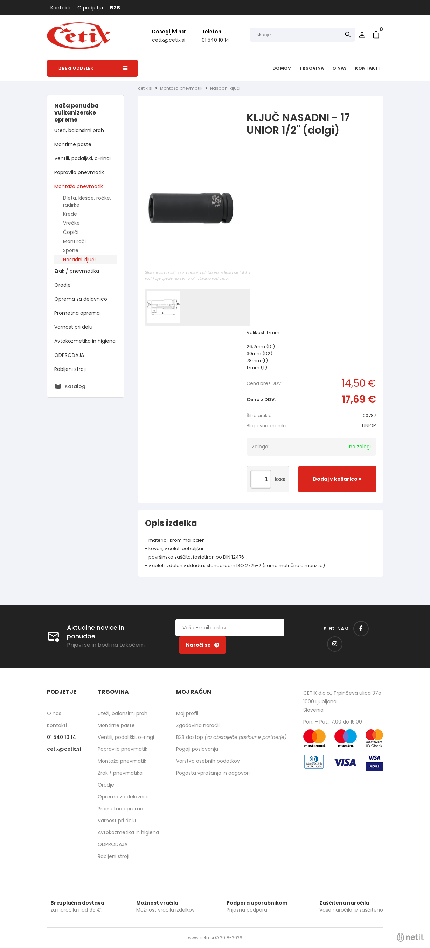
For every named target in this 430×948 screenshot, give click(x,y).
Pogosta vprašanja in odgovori (213, 772)
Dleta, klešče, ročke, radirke (87, 201)
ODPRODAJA (69, 355)
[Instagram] (334, 644)
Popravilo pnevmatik (79, 172)
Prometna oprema (77, 313)
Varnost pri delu (73, 327)
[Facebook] (361, 628)
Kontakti (60, 7)
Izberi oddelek (92, 68)
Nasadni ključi (79, 259)
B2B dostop (231, 737)
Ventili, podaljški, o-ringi (82, 158)
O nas (339, 68)
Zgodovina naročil (198, 725)
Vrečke (71, 223)
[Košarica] (376, 35)
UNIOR (369, 425)
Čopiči (70, 232)
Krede (70, 213)
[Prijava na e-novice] (202, 645)
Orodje (62, 285)
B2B (115, 7)
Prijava (362, 35)
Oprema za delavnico (80, 299)
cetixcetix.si (168, 39)
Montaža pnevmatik (78, 186)
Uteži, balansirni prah (79, 130)
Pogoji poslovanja (197, 749)
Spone (70, 250)
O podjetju (90, 7)
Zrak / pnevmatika (76, 271)
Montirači (74, 241)
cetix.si (145, 88)
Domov (281, 68)
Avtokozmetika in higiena (85, 341)
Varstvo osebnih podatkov (208, 760)
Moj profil (187, 713)
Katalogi (75, 386)
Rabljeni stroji (70, 369)
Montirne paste (72, 144)
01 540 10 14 (215, 39)
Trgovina (311, 68)
